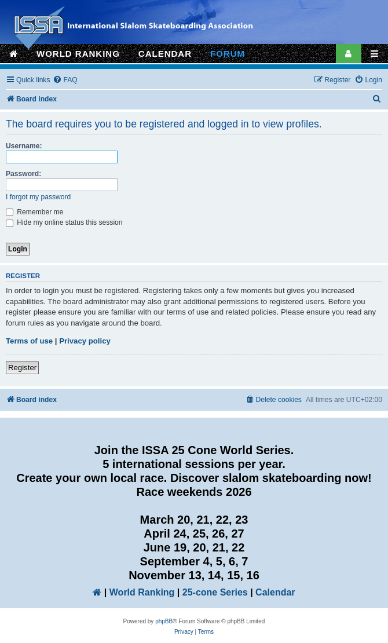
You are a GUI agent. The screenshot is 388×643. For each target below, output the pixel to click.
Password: (23, 174)
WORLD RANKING (78, 54)
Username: (24, 146)
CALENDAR (165, 54)
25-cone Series (215, 592)
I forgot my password (38, 197)
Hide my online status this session (64, 222)
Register (22, 367)
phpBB (164, 621)
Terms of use (29, 341)
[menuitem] (65, 80)
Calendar (275, 592)
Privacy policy (85, 341)
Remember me (34, 212)
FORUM (227, 54)
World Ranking (142, 592)
